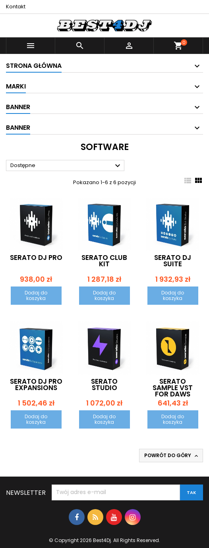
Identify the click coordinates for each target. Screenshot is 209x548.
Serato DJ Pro (36, 257)
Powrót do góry (171, 455)
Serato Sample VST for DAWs (173, 388)
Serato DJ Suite (172, 261)
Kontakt (15, 6)
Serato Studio (104, 384)
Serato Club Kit (104, 261)
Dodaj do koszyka (36, 295)
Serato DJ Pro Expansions (36, 384)
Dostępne (66, 166)
